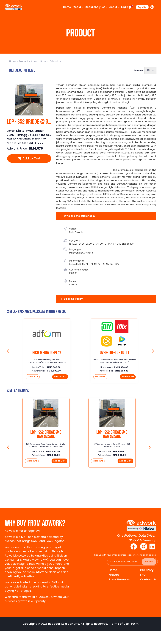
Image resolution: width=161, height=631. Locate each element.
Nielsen (114, 575)
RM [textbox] (148, 70)
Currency (138, 69)
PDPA (135, 624)
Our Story (146, 570)
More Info (33, 376)
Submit (149, 561)
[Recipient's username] (132, 561)
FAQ (143, 575)
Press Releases (119, 579)
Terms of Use (119, 624)
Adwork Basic (39, 61)
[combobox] (150, 70)
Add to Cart (29, 158)
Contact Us (148, 579)
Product (24, 61)
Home (13, 61)
